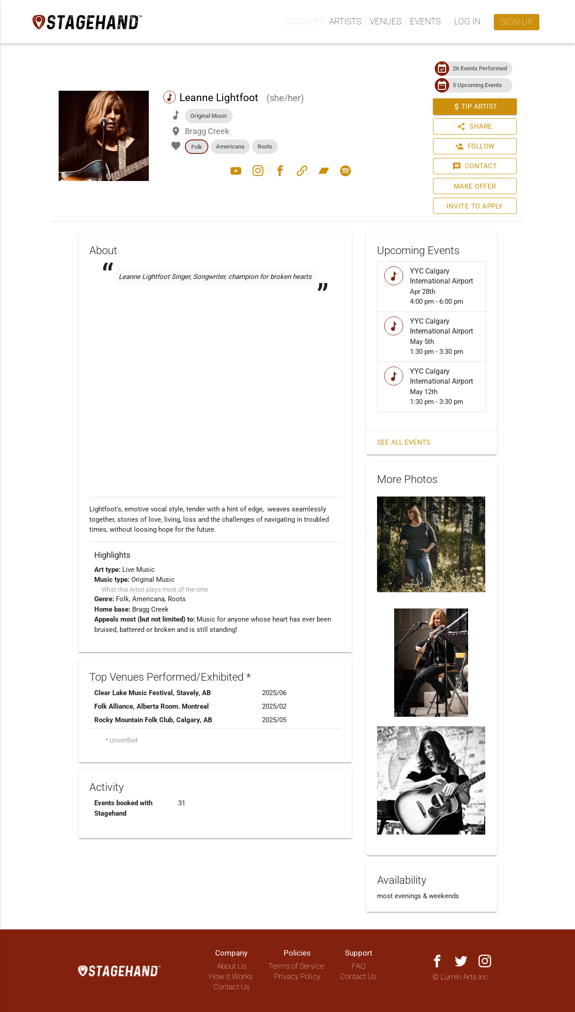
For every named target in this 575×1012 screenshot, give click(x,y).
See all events (403, 442)
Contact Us (231, 987)
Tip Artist (474, 106)
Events (425, 22)
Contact (474, 166)
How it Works (231, 976)
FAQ (358, 966)
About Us (231, 966)
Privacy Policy (297, 976)
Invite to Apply (474, 206)
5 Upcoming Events (477, 85)
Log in (467, 22)
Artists (345, 22)
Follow (474, 146)
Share (474, 126)
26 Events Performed (480, 68)
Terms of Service (296, 966)
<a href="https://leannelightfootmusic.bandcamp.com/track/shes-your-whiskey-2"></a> (215, 315)
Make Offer (474, 186)
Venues (385, 22)
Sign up (517, 22)
